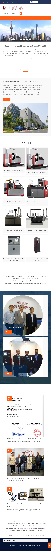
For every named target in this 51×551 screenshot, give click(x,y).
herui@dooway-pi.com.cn (11, 2)
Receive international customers (15, 369)
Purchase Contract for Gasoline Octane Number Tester (24, 438)
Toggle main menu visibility (48, 17)
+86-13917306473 (24, 2)
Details (6, 99)
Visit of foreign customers (13, 327)
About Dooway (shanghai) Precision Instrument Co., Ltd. (23, 81)
